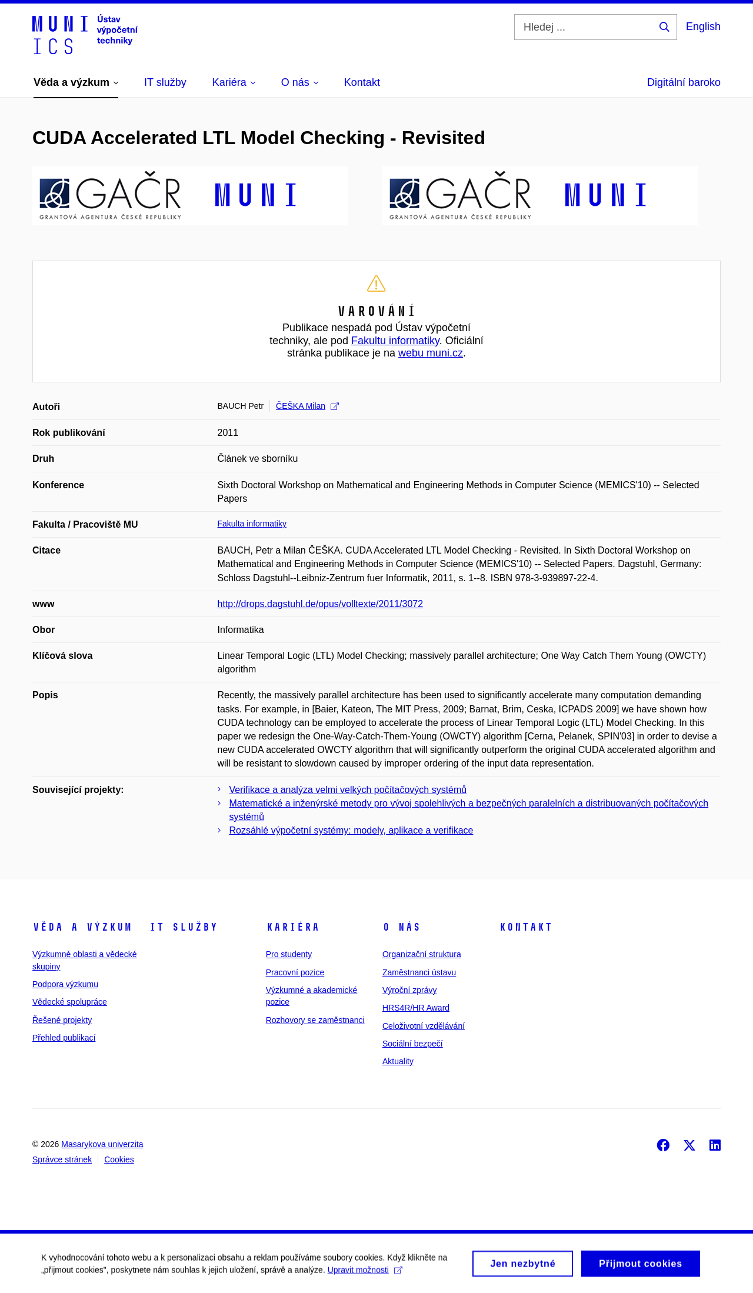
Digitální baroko (684, 82)
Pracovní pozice (295, 972)
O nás (401, 927)
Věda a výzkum (82, 927)
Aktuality (398, 1061)
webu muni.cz (430, 353)
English (703, 26)
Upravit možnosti (365, 1273)
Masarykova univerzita (102, 1144)
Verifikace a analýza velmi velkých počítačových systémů (348, 790)
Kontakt (525, 927)
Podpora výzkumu (65, 984)
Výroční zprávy (409, 990)
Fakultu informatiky (395, 340)
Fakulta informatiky (252, 523)
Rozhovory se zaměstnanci (315, 1020)
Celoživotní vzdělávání (423, 1026)
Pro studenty (289, 954)
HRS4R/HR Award (415, 1007)
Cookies (119, 1159)
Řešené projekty (62, 1020)
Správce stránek (62, 1159)
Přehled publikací (63, 1037)
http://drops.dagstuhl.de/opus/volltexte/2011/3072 (321, 604)
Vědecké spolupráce (69, 1002)
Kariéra (292, 927)
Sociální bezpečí (412, 1043)
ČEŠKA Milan (307, 406)
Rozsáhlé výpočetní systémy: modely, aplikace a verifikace (351, 830)
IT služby (183, 927)
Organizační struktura (421, 954)
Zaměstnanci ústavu (419, 972)
